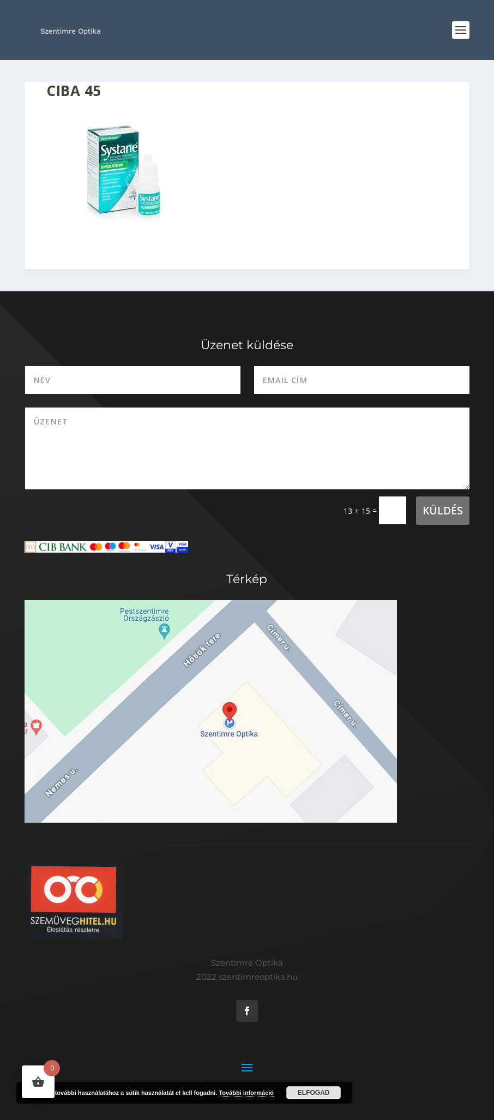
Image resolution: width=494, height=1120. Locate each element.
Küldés (443, 511)
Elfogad (314, 1093)
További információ (246, 1092)
